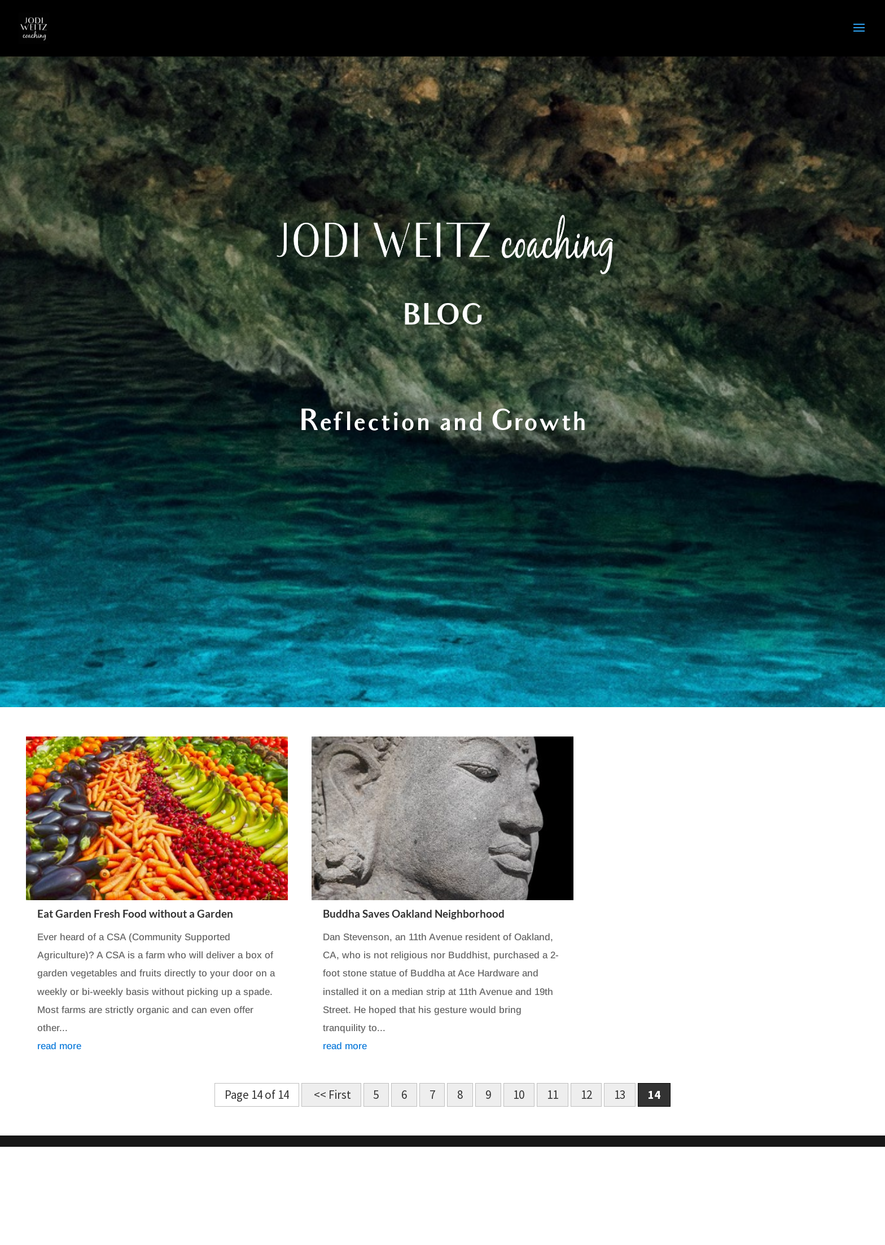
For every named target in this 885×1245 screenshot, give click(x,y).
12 (586, 1095)
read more (59, 1046)
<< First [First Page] (331, 1095)
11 (552, 1095)
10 (518, 1095)
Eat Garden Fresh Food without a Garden (135, 913)
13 (619, 1095)
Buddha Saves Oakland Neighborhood (414, 913)
